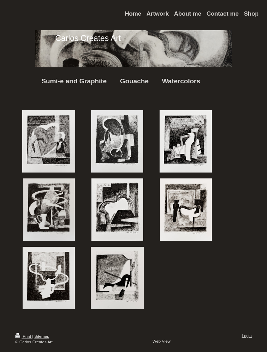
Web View (161, 341)
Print (23, 336)
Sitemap (41, 336)
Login (247, 335)
